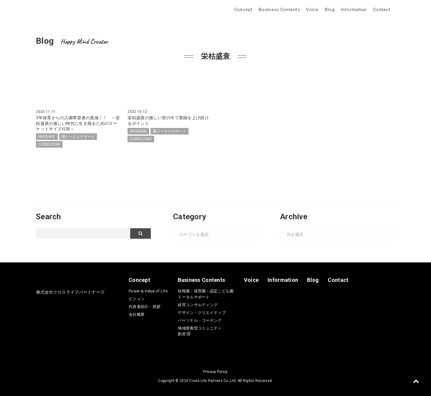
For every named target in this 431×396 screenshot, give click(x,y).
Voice (312, 9)
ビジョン (137, 299)
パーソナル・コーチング (199, 320)
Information (354, 9)
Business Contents (279, 9)
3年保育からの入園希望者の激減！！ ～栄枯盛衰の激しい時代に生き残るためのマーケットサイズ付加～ (78, 123)
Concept (243, 9)
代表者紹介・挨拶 (144, 306)
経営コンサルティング (198, 305)
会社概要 (137, 314)
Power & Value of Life (148, 291)
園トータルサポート (78, 136)
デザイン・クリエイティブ (201, 312)
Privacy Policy (215, 371)
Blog (330, 9)
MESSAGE (46, 136)
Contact (381, 9)
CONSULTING (49, 144)
